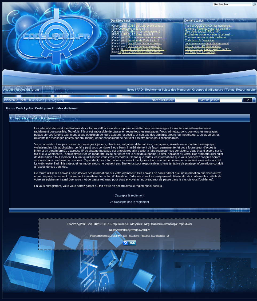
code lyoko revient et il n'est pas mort (207, 43)
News (131, 89)
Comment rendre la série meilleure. (206, 37)
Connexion (37, 100)
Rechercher (153, 89)
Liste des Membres (176, 89)
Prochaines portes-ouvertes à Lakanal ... (209, 34)
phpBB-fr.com (185, 224)
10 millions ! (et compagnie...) (142, 31)
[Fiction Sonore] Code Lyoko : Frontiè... (208, 49)
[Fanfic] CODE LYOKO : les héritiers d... (208, 25)
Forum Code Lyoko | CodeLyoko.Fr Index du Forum (42, 108)
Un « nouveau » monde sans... (146, 37)
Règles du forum (27, 89)
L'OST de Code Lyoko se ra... (145, 25)
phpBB (82, 224)
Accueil (8, 89)
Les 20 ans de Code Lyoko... (145, 43)
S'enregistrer (54, 100)
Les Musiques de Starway (200, 52)
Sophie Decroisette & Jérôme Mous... (140, 52)
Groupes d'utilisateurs (207, 89)
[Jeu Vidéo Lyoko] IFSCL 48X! (202, 31)
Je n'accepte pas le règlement (129, 201)
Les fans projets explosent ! (144, 46)
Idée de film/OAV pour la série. (203, 46)
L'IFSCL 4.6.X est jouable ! (137, 34)
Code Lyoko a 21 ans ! (131, 28)
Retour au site (246, 89)
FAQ (140, 89)
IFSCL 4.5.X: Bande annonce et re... (142, 49)
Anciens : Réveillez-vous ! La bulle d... (207, 28)
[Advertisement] (129, 276)
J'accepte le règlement (129, 195)
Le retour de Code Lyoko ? (143, 40)
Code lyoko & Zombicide (199, 40)
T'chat (229, 89)
